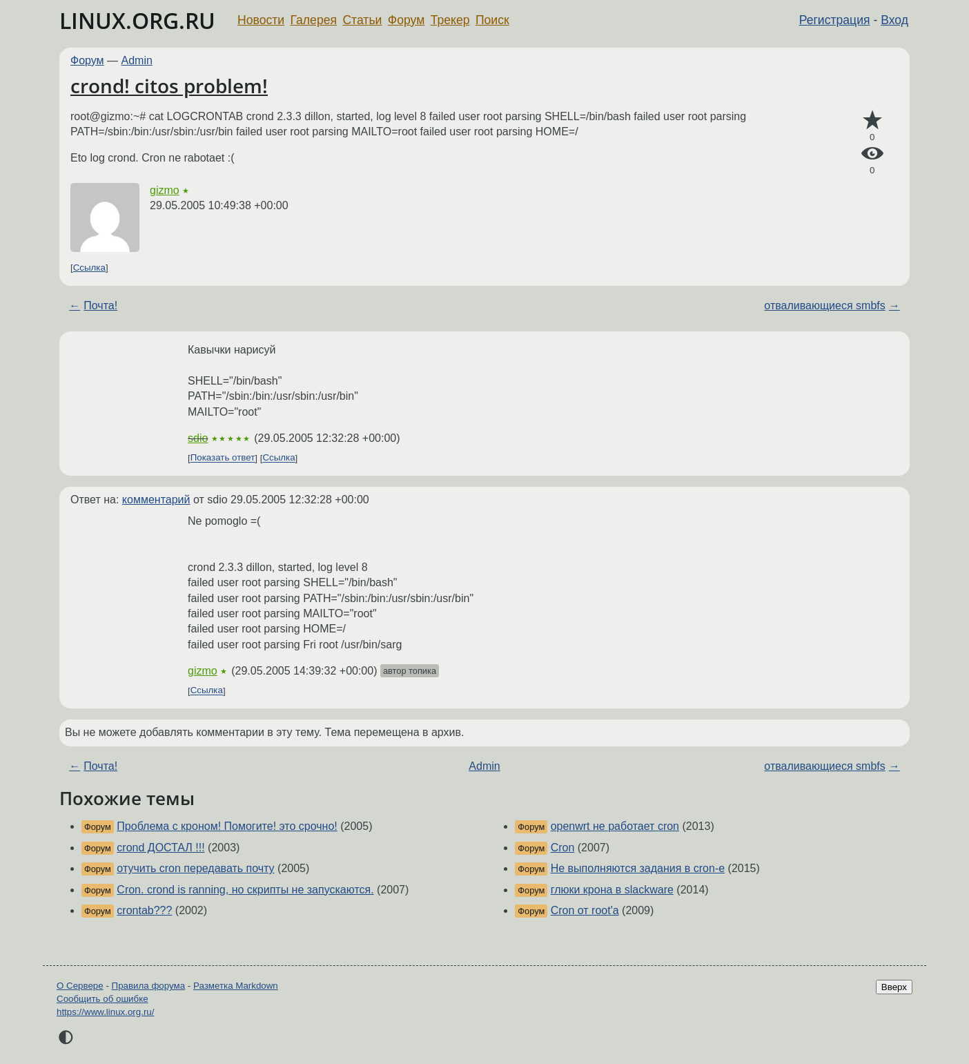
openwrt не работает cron (615, 826)
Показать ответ (222, 458)
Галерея (314, 20)
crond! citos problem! (169, 85)
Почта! (100, 305)
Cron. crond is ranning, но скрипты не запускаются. (245, 890)
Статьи (362, 20)
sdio (198, 438)
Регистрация (834, 20)
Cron (563, 847)
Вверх (894, 987)
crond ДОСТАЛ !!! (160, 847)
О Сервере (80, 985)
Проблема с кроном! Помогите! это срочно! (227, 826)
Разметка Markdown (235, 985)
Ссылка (89, 267)
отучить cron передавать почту (195, 868)
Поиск (492, 20)
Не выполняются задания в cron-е (638, 868)
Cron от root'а (585, 910)
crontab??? (144, 910)
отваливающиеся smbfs (824, 305)
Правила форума (149, 985)
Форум (406, 20)
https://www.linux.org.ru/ (105, 1012)
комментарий (156, 499)
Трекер (450, 20)
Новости (260, 20)
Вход (894, 20)
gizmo (164, 190)
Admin (137, 60)
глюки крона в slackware (612, 890)
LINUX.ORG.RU (137, 20)
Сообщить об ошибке (102, 999)
